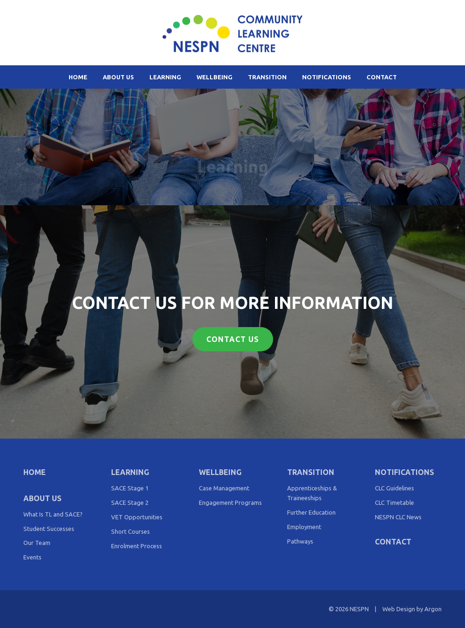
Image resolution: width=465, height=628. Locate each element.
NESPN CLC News (398, 517)
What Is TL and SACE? (53, 514)
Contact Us (232, 339)
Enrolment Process (136, 546)
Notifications (326, 77)
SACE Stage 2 (129, 502)
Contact (381, 77)
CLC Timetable (394, 502)
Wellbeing (214, 77)
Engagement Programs (230, 502)
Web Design (398, 609)
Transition (267, 77)
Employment (304, 526)
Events (32, 557)
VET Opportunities (136, 517)
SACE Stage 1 (129, 488)
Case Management (224, 488)
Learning (165, 77)
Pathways (300, 541)
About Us (118, 77)
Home (78, 77)
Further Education (311, 512)
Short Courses (130, 531)
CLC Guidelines (394, 488)
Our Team (36, 542)
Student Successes (48, 528)
